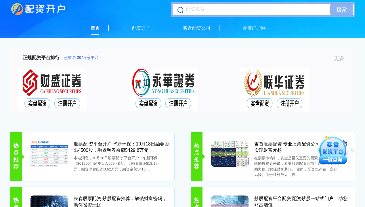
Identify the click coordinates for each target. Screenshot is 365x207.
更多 (341, 58)
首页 (95, 28)
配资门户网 (254, 28)
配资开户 (141, 28)
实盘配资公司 (197, 28)
